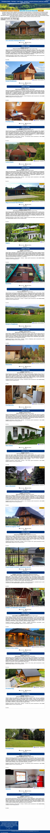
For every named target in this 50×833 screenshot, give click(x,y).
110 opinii (28, 252)
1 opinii (28, 373)
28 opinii (29, 171)
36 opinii (31, 535)
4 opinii (29, 130)
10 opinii (33, 616)
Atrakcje (34, 10)
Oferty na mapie (10, 10)
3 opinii (29, 495)
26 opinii (29, 697)
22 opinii (30, 90)
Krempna (42, 21)
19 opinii (32, 211)
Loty (22, 10)
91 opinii (28, 798)
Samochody (28, 10)
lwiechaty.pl (48, 0)
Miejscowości (16, 10)
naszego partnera (24, 57)
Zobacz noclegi (26, 47)
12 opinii (34, 576)
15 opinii (29, 414)
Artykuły (40, 10)
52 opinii (30, 333)
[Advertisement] (25, 719)
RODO (12, 826)
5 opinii (33, 49)
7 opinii (28, 292)
